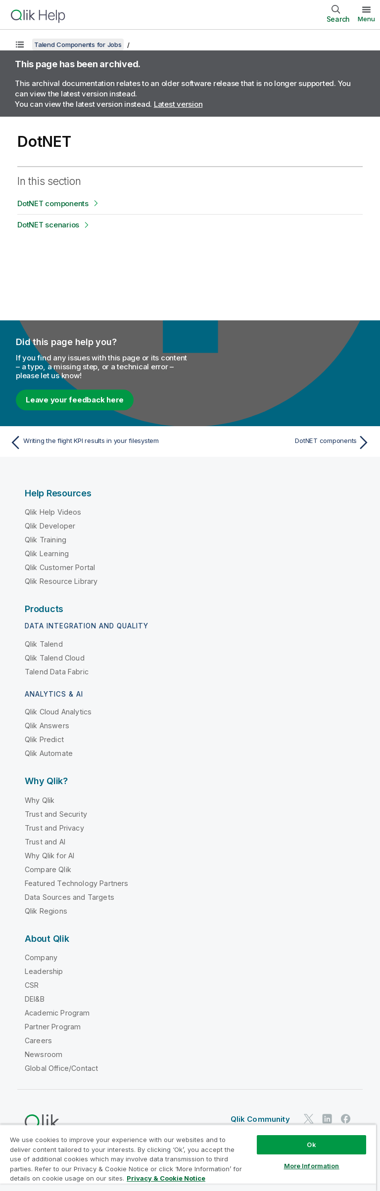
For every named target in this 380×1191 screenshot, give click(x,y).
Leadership (44, 971)
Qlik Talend (44, 644)
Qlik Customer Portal (60, 567)
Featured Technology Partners (76, 883)
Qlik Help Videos (53, 512)
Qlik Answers (47, 725)
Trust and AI (45, 842)
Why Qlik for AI (49, 855)
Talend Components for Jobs (78, 44)
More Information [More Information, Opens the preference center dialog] (311, 1166)
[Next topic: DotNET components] (283, 442)
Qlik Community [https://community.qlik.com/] (260, 1119)
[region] (188, 1157)
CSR (32, 985)
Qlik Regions (46, 911)
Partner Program (53, 1026)
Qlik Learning (47, 553)
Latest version (178, 104)
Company (41, 957)
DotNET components (53, 203)
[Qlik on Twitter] (308, 1118)
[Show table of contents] (19, 44)
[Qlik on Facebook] (345, 1118)
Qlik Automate (49, 753)
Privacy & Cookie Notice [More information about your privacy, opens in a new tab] (166, 1178)
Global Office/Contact (61, 1068)
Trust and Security (56, 814)
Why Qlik (39, 800)
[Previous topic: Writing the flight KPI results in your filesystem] (97, 442)
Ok (311, 1144)
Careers (38, 1040)
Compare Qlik (48, 869)
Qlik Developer (50, 526)
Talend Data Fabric (57, 671)
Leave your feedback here (75, 399)
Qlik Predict (44, 739)
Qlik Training (45, 539)
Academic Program (57, 1013)
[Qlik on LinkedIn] (327, 1118)
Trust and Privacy (54, 828)
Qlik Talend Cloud (55, 658)
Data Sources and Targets (69, 897)
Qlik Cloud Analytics (58, 711)
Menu (366, 19)
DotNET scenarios (48, 224)
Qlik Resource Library (61, 581)
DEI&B (35, 999)
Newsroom (43, 1054)
